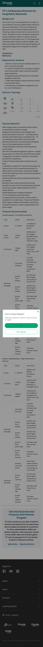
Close (38, 312)
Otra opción (21, 332)
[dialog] (21, 323)
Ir (21, 325)
